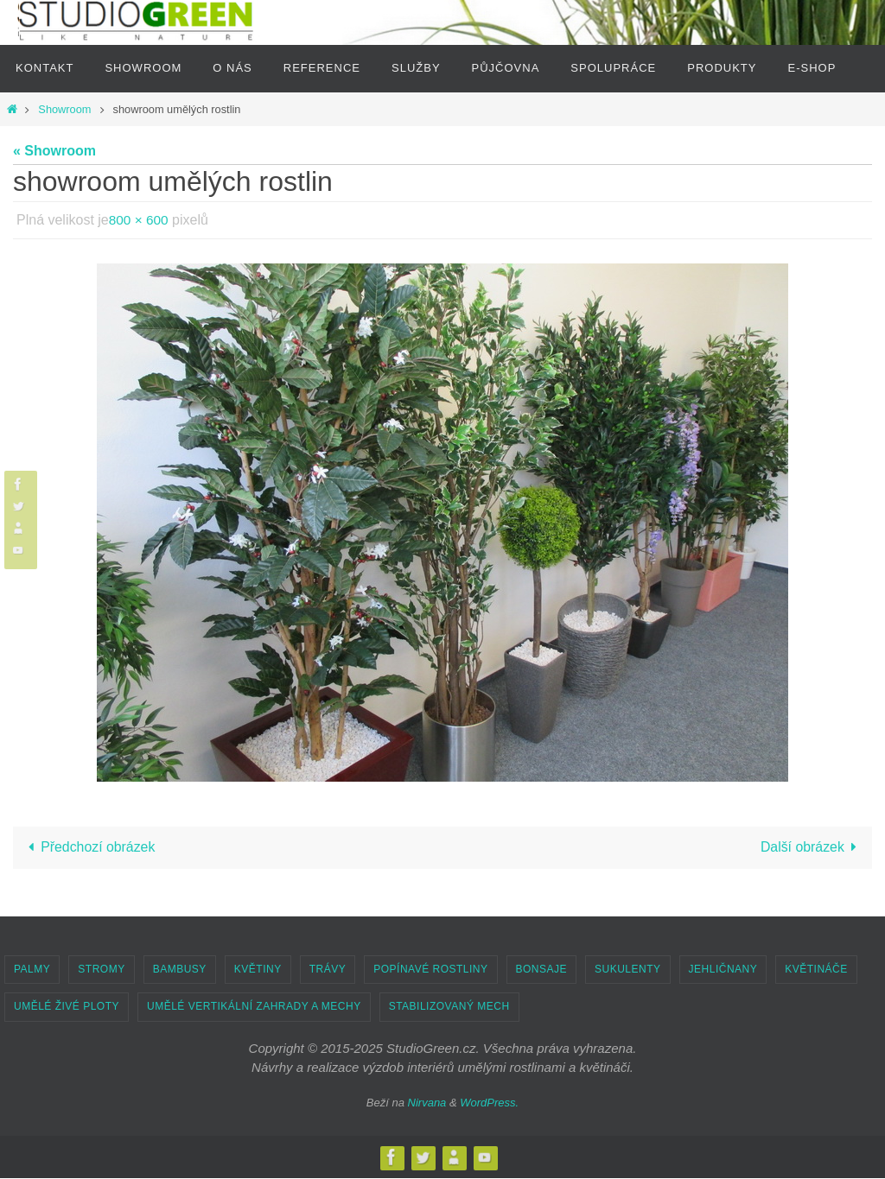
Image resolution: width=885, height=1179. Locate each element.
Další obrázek (811, 847)
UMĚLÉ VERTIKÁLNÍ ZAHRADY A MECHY (254, 1007)
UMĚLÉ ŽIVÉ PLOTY (66, 1007)
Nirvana (427, 1103)
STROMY (101, 970)
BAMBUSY (180, 970)
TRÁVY (328, 970)
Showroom (64, 109)
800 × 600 (140, 219)
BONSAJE (542, 970)
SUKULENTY (628, 970)
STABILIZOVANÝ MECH (449, 1007)
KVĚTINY (258, 970)
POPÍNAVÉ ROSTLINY (430, 970)
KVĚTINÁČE (816, 970)
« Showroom (54, 150)
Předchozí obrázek (89, 847)
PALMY (32, 970)
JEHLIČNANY (723, 970)
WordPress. (489, 1103)
